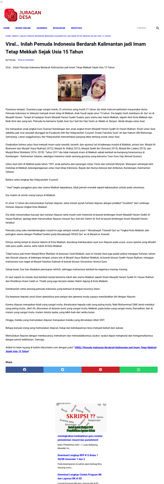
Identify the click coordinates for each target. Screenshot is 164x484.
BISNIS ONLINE (25, 23)
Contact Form (106, 476)
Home (9, 23)
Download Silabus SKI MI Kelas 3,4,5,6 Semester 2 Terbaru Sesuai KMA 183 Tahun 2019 (138, 225)
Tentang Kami (122, 476)
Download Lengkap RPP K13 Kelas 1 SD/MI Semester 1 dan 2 (138, 86)
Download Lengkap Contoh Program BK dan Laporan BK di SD (138, 109)
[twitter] (140, 11)
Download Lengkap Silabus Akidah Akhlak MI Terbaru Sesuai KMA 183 (136, 202)
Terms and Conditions (45, 476)
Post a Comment (26, 67)
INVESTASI (78, 23)
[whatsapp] (95, 448)
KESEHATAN (61, 23)
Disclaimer (80, 476)
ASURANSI (44, 23)
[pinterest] (69, 448)
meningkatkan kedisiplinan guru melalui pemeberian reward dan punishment (136, 63)
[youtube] (147, 11)
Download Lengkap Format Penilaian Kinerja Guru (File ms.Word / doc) (136, 160)
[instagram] (155, 11)
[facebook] (133, 11)
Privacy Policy (65, 476)
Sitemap (92, 476)
